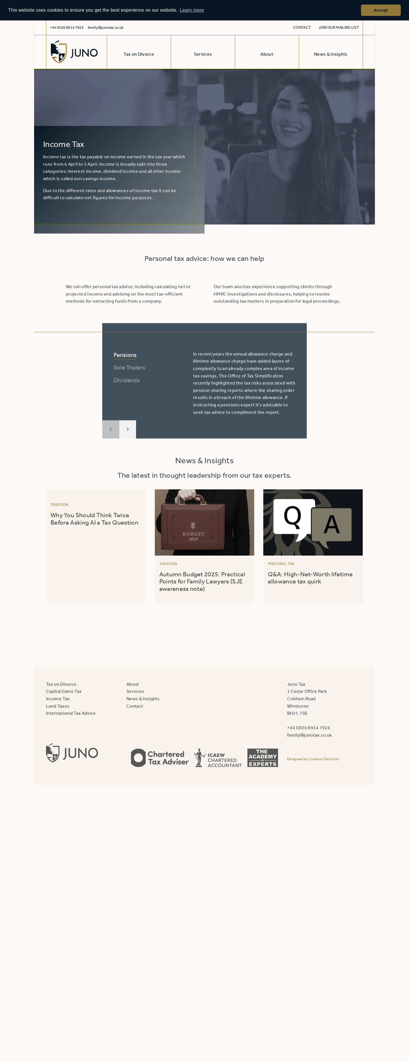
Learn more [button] (192, 10)
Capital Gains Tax (64, 691)
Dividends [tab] (127, 380)
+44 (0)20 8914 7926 (308, 727)
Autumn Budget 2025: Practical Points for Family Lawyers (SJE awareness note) (202, 581)
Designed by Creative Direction (313, 759)
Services (135, 691)
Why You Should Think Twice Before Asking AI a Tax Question (95, 518)
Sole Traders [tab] (129, 367)
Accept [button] (381, 10)
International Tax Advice (71, 713)
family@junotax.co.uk (105, 27)
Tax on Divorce (61, 684)
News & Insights (143, 698)
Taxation (59, 504)
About (132, 684)
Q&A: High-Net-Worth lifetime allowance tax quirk (310, 577)
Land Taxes (57, 706)
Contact (302, 27)
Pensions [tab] (125, 354)
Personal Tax (281, 563)
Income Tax (58, 698)
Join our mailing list (338, 27)
